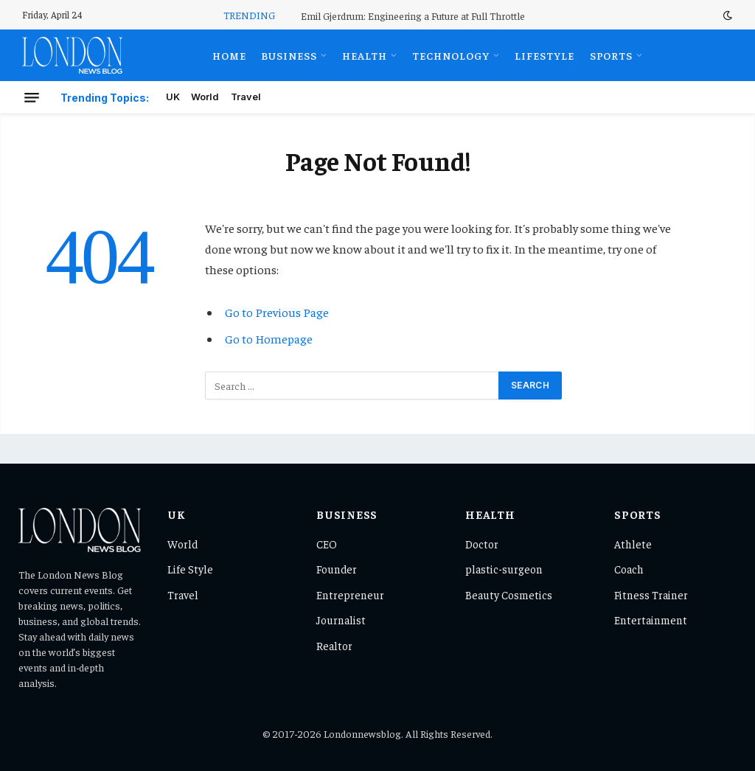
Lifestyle (544, 55)
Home (229, 55)
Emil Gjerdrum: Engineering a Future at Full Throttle (413, 15)
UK (173, 96)
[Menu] (31, 97)
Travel (246, 96)
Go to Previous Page (277, 312)
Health (364, 55)
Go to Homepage (269, 338)
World (205, 96)
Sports (611, 55)
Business (289, 55)
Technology (451, 55)
